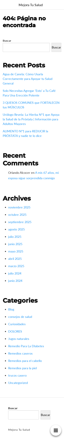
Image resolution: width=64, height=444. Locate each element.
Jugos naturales (18, 339)
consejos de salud (20, 317)
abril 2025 (15, 258)
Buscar (7, 40)
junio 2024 (15, 281)
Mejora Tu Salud (31, 4)
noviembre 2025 (19, 207)
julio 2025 (14, 236)
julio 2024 (14, 273)
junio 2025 (15, 244)
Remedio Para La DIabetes (26, 346)
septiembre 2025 (19, 222)
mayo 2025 (15, 251)
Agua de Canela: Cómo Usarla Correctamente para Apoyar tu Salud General (27, 78)
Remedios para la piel (22, 368)
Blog (11, 309)
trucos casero (17, 375)
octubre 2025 (17, 214)
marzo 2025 (16, 266)
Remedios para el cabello (25, 361)
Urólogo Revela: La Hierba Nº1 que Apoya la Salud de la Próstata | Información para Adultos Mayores (31, 119)
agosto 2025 (16, 229)
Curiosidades (17, 324)
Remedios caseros (20, 353)
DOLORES (15, 331)
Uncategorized (18, 383)
